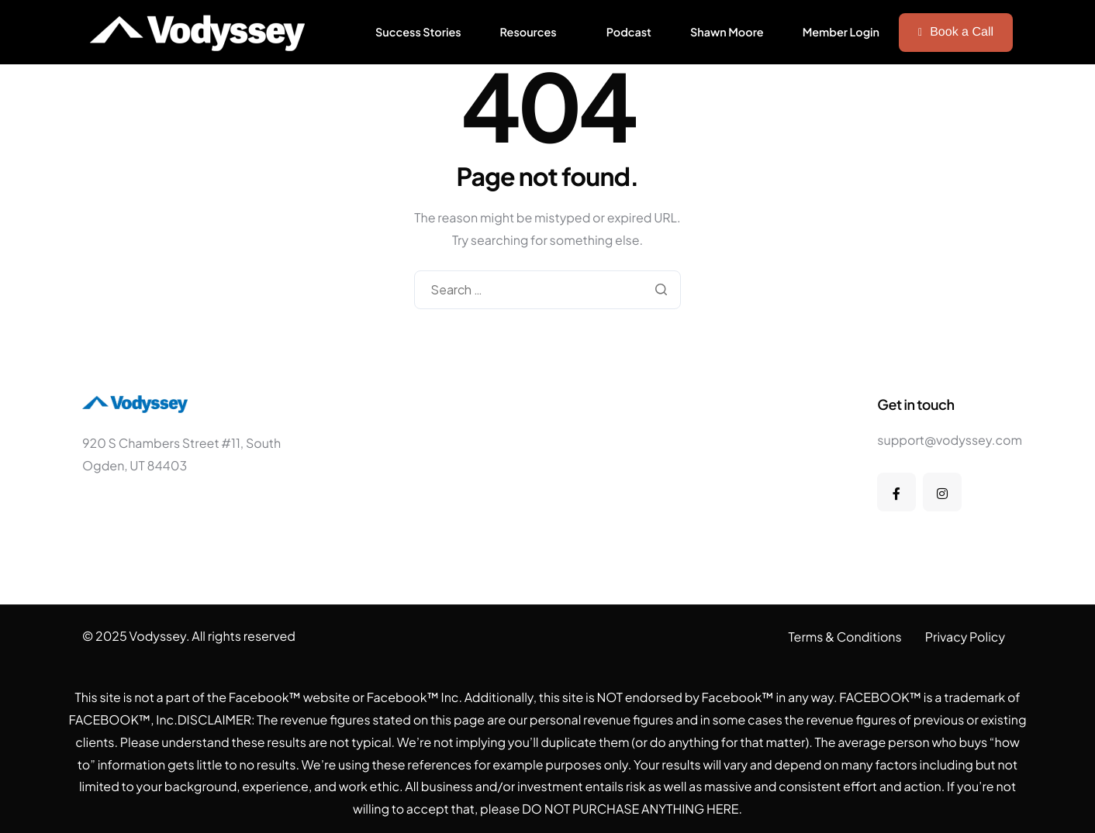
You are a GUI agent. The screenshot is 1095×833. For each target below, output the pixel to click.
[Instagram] (942, 492)
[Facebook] (896, 492)
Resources (528, 32)
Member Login (841, 32)
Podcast (628, 32)
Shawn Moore (727, 32)
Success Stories (418, 32)
